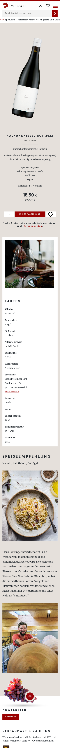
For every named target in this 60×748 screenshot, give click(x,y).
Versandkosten (33, 226)
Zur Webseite (12, 391)
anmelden (10, 716)
